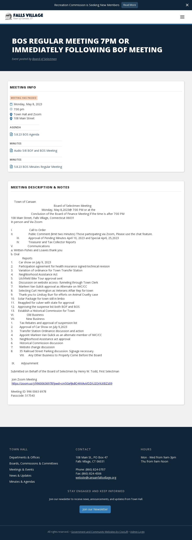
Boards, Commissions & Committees (33, 463)
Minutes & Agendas (22, 481)
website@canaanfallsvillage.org (96, 477)
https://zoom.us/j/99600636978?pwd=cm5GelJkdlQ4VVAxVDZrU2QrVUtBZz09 (62, 383)
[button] (182, 17)
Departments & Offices (24, 457)
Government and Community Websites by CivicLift (99, 532)
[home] (24, 17)
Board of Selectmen (44, 59)
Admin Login (137, 532)
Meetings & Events (21, 469)
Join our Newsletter (95, 509)
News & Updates (20, 475)
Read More (129, 5)
